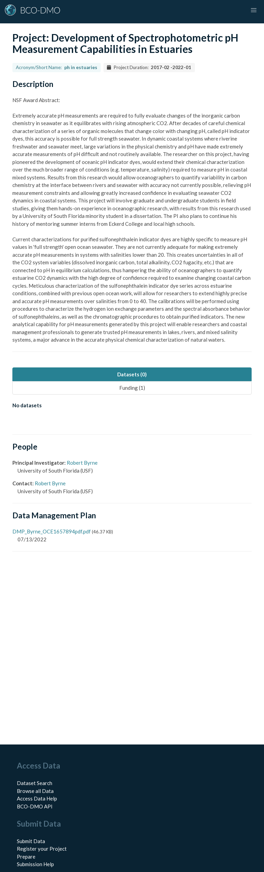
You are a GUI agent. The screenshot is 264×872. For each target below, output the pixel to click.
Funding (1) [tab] (132, 388)
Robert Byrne (82, 463)
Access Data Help (37, 798)
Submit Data (31, 841)
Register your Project (42, 849)
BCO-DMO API (35, 806)
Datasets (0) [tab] (132, 374)
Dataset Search (34, 783)
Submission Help (35, 864)
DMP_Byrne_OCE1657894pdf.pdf (51, 531)
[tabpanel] (132, 406)
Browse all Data (35, 791)
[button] (253, 10)
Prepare (26, 856)
